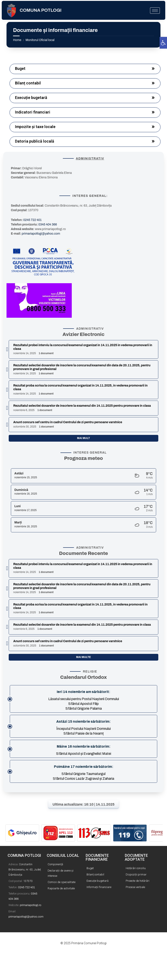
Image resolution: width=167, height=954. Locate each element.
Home (17, 40)
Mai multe (83, 657)
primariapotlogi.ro (30, 905)
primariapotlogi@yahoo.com (41, 233)
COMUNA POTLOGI (41, 10)
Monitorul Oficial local (39, 40)
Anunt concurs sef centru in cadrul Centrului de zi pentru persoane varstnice (67, 422)
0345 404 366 (47, 224)
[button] (163, 43)
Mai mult (83, 438)
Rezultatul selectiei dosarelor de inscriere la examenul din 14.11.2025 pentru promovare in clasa (82, 405)
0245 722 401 (32, 220)
